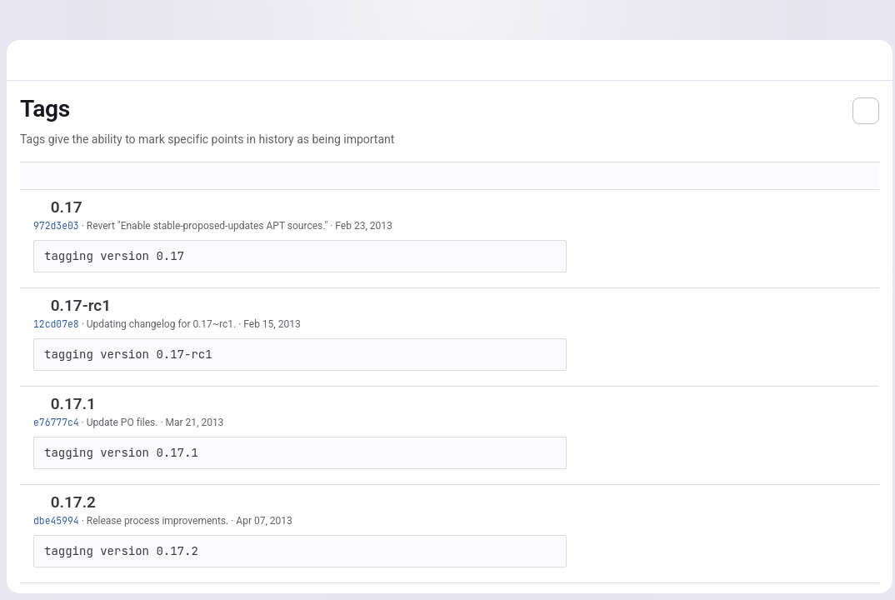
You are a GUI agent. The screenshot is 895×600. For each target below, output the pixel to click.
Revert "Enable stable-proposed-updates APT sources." (207, 226)
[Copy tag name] (96, 208)
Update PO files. (122, 422)
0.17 (66, 207)
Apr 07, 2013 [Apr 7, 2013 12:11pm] (264, 521)
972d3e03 (56, 225)
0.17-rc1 (81, 305)
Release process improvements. (157, 521)
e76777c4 (56, 422)
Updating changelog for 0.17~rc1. (161, 324)
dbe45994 (56, 520)
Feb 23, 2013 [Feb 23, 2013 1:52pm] (363, 226)
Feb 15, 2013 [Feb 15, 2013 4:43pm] (271, 324)
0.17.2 (73, 502)
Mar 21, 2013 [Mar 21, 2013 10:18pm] (195, 422)
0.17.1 (73, 403)
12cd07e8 (56, 324)
